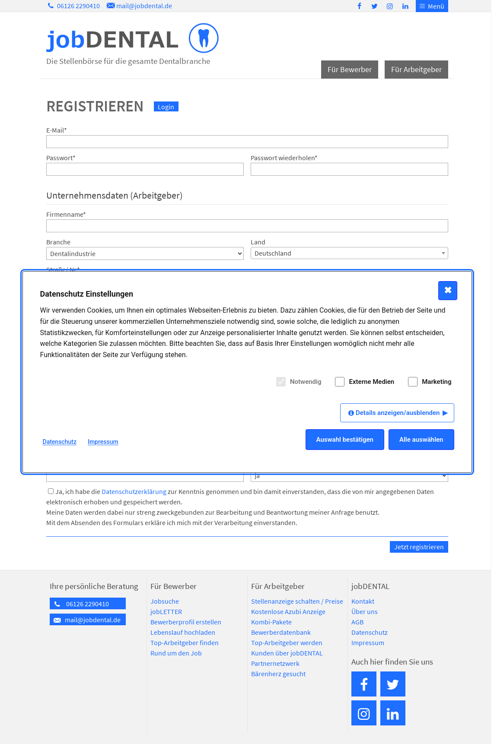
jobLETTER (166, 611)
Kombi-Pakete (271, 621)
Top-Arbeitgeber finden (184, 642)
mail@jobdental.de (138, 5)
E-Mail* (56, 130)
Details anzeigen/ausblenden (398, 413)
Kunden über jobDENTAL (287, 653)
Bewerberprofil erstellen (185, 621)
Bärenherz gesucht (278, 673)
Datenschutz (369, 632)
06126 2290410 (73, 5)
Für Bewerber (350, 69)
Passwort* (61, 157)
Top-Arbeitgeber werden (286, 642)
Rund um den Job (176, 653)
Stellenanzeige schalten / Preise (297, 601)
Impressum (367, 642)
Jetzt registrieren (419, 546)
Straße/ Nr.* (63, 269)
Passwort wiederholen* (284, 157)
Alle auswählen (421, 439)
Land (258, 241)
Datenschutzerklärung (134, 491)
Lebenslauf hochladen (182, 632)
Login (166, 106)
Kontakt (362, 601)
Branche (58, 241)
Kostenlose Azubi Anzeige (288, 611)
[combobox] (349, 253)
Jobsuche (164, 601)
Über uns (364, 611)
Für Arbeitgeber (416, 69)
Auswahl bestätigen (344, 439)
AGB (357, 621)
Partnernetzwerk (275, 663)
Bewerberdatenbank (281, 632)
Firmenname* (66, 214)
